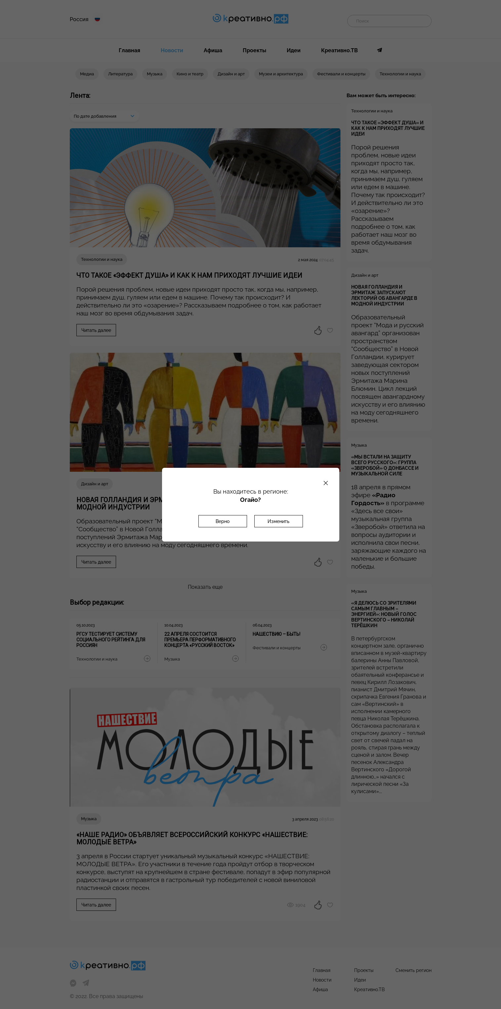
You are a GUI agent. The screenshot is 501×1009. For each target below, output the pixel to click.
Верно (223, 521)
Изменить (278, 521)
